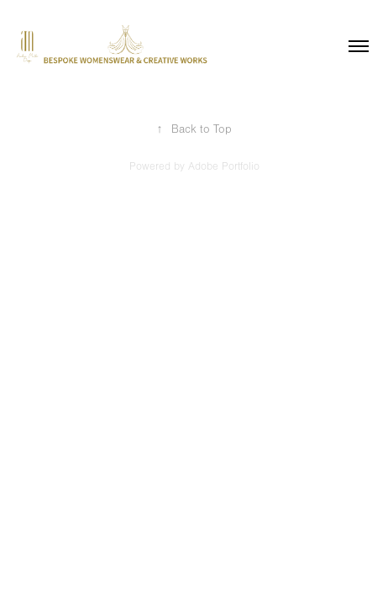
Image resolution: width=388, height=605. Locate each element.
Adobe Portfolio (224, 166)
